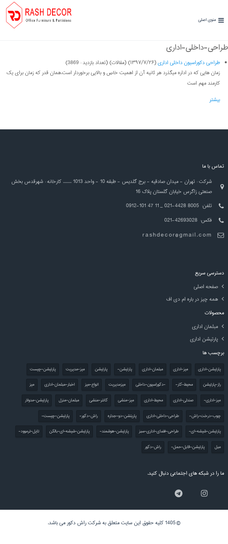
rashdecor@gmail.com (177, 235)
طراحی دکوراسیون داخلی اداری (189, 62)
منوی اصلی (207, 20)
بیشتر (214, 99)
